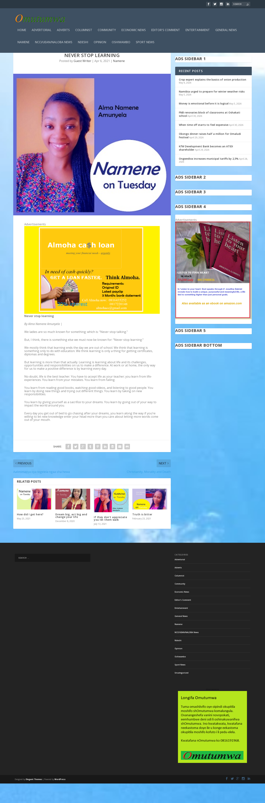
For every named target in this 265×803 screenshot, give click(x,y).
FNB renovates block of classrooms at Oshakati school (209, 133)
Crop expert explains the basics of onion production (212, 99)
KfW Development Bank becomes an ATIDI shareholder (206, 167)
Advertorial (41, 31)
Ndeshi (83, 43)
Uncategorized (181, 692)
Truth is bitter (142, 534)
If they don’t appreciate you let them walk (110, 538)
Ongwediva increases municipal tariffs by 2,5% (209, 178)
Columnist (83, 31)
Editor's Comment (165, 31)
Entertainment (198, 31)
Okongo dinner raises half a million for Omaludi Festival (210, 155)
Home (21, 31)
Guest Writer (82, 80)
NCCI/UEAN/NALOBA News (53, 43)
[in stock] (213, 338)
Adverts (63, 31)
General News (226, 31)
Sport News (145, 43)
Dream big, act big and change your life (71, 535)
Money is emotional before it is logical (204, 123)
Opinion (100, 43)
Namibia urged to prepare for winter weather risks (212, 111)
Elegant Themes (34, 798)
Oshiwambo (121, 43)
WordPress (60, 798)
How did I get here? (30, 534)
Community (107, 31)
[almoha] (92, 332)
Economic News (133, 31)
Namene (23, 43)
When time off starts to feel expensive (203, 144)
